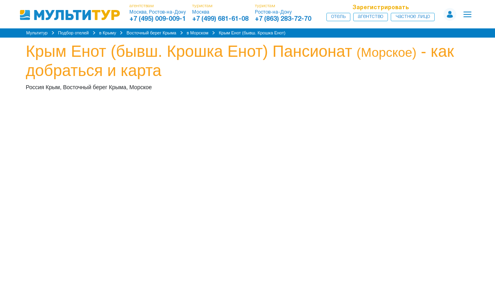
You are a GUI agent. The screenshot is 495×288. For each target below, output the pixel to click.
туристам (202, 6)
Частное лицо (413, 16)
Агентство (370, 16)
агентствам (141, 6)
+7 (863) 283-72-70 (283, 19)
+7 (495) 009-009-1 (157, 19)
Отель (338, 16)
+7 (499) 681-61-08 (220, 19)
